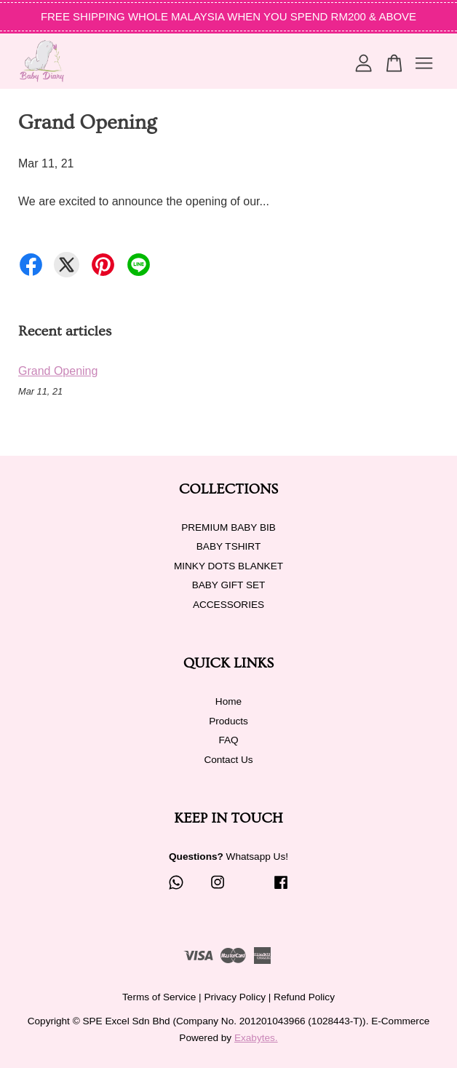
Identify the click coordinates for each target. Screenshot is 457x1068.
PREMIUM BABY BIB (228, 527)
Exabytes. (256, 1037)
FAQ (228, 740)
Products (228, 721)
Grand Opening (58, 371)
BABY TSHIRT (228, 546)
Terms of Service (159, 997)
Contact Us (228, 759)
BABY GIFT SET (229, 585)
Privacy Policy (235, 997)
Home (228, 701)
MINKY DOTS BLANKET (228, 566)
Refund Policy (304, 997)
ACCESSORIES (228, 604)
